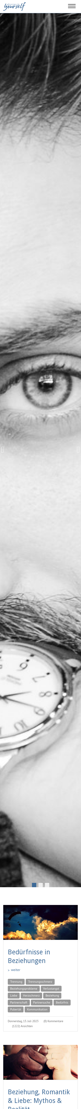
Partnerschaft (18, 1002)
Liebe (13, 995)
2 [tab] (40, 885)
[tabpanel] (40, 449)
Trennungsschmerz (40, 982)
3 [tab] (47, 885)
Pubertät (15, 1009)
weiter (15, 970)
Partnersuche (41, 1002)
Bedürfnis (62, 1002)
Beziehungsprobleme (23, 989)
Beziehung (52, 995)
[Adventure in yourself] (14, 6)
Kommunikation (37, 1009)
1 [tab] (34, 885)
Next (76, 449)
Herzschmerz (31, 995)
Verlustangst (51, 989)
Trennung (16, 982)
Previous (4, 449)
